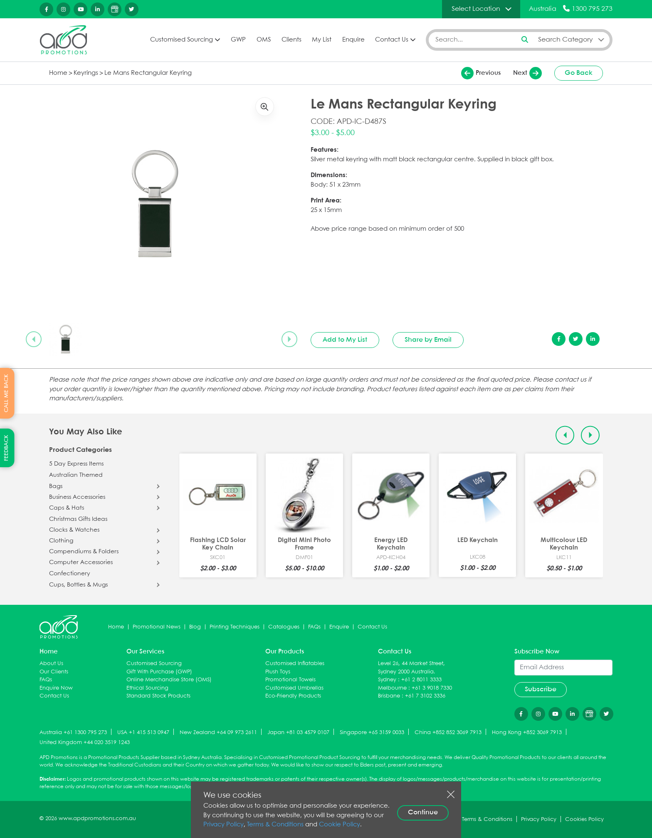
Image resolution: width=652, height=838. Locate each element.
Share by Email (428, 340)
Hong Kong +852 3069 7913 (527, 732)
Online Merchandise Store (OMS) (169, 680)
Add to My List (345, 340)
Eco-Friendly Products (293, 696)
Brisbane (389, 696)
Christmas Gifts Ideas (78, 519)
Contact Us (391, 40)
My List (321, 40)
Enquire (353, 40)
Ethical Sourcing (147, 688)
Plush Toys (277, 672)
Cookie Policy (339, 825)
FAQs (314, 627)
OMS (264, 40)
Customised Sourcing (181, 40)
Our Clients (54, 672)
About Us (51, 663)
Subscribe (540, 689)
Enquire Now (56, 688)
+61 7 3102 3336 (425, 696)
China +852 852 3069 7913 (448, 732)
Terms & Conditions (275, 825)
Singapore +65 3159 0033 (372, 732)
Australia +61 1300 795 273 (73, 732)
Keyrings (86, 73)
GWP (238, 40)
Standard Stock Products (158, 696)
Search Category (565, 40)
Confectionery (69, 574)
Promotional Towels (290, 680)
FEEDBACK (6, 448)
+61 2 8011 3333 (421, 680)
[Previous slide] (34, 339)
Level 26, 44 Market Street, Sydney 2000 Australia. (411, 668)
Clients (291, 40)
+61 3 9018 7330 (432, 688)
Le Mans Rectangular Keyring (148, 73)
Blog (195, 627)
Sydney (387, 680)
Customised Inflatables (294, 663)
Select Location (476, 9)
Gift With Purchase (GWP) (159, 672)
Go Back (579, 73)
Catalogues (283, 627)
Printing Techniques (234, 627)
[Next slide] (289, 339)
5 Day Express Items (76, 464)
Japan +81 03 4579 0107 (298, 732)
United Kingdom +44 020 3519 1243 (85, 742)
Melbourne (392, 688)
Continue (423, 812)
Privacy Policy (223, 825)
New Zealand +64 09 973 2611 (218, 732)
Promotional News (156, 627)
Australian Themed (76, 475)
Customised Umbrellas (294, 688)
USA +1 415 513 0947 (143, 732)
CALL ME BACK (6, 393)
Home (58, 73)
